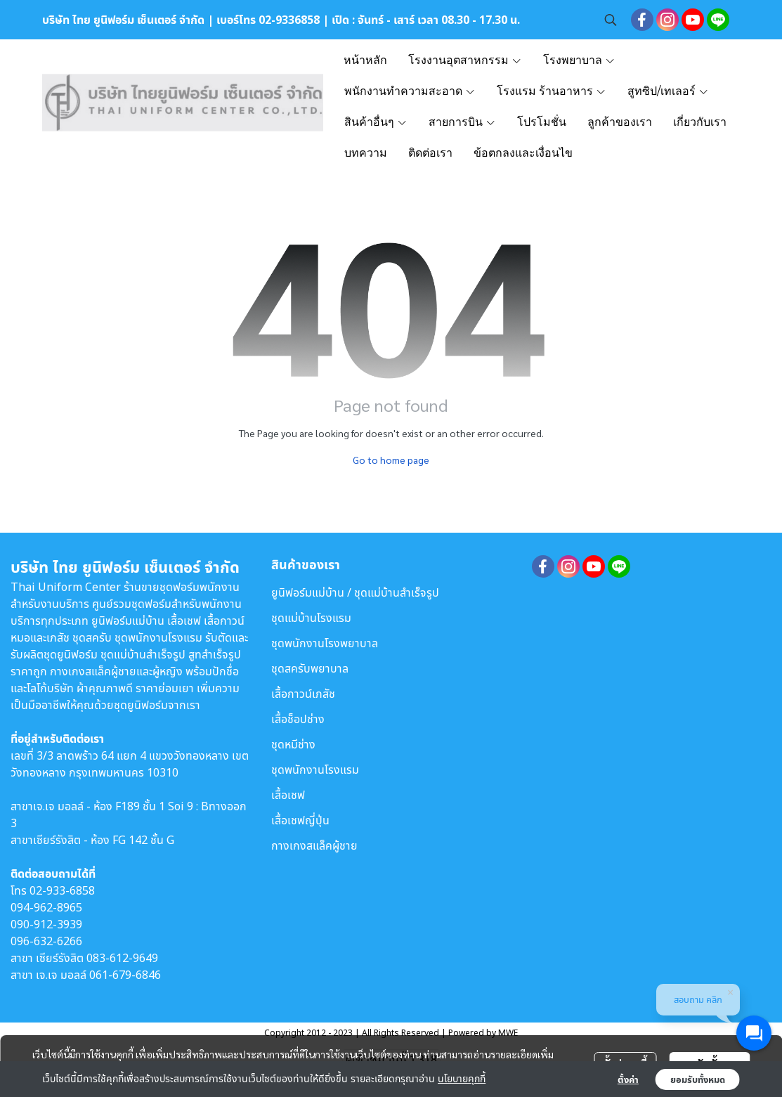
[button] (610, 20)
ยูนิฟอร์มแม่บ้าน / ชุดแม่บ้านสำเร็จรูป (355, 592)
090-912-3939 (46, 924)
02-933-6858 (62, 890)
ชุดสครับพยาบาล (309, 668)
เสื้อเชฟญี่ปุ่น (300, 820)
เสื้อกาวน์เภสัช (303, 693)
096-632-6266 (46, 941)
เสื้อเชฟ (288, 795)
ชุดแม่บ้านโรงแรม (311, 617)
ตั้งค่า (628, 1079)
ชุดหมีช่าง (293, 744)
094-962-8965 (46, 907)
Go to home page (391, 459)
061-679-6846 (125, 974)
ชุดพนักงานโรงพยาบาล (324, 643)
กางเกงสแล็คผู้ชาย (314, 845)
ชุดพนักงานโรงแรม (315, 769)
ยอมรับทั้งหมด (697, 1079)
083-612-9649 (122, 958)
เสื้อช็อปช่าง (298, 719)
